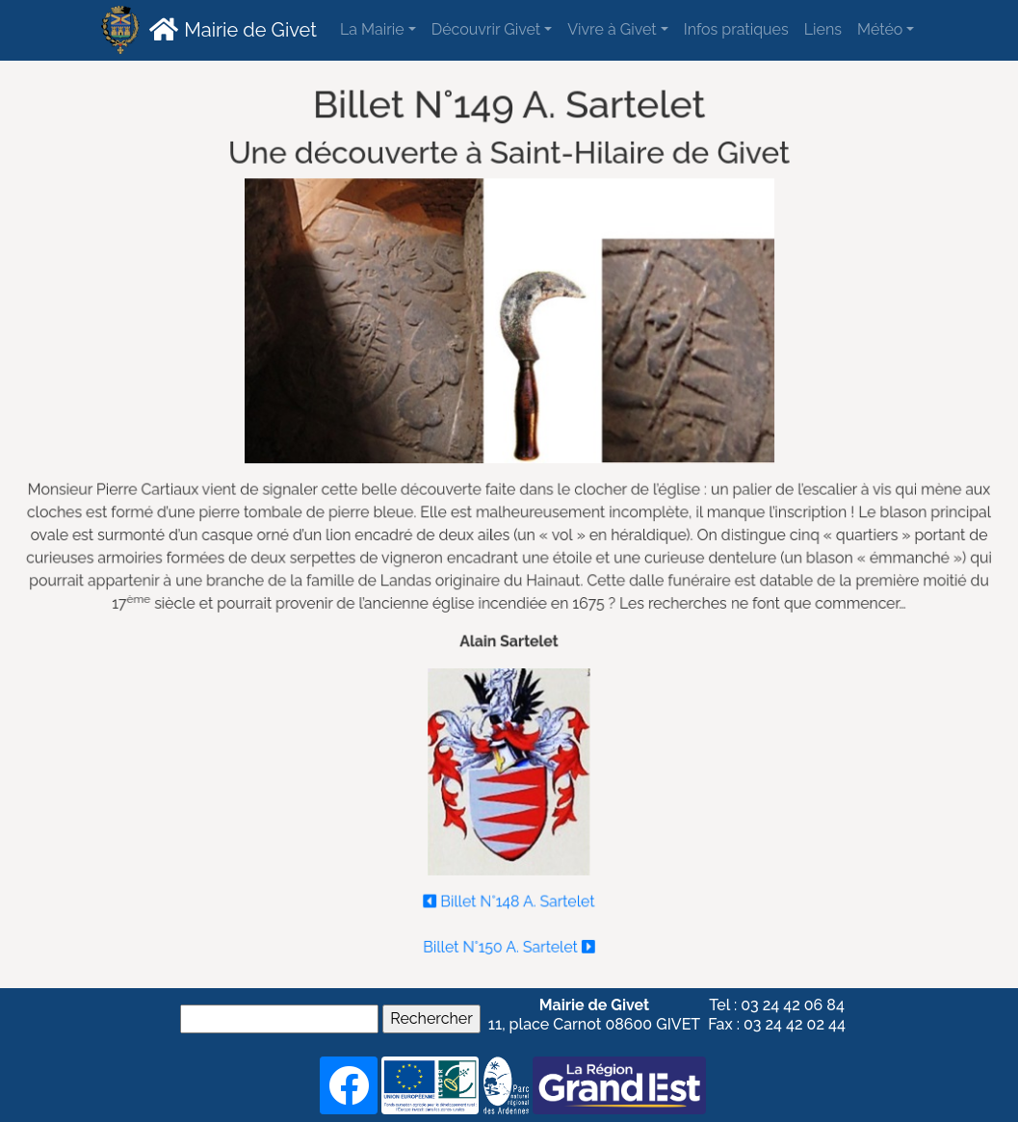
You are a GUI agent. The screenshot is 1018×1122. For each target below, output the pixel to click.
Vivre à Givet (611, 29)
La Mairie (372, 29)
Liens (823, 29)
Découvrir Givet (485, 29)
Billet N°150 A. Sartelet (509, 942)
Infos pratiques (736, 29)
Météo (879, 29)
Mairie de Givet (230, 28)
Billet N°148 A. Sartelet (509, 896)
